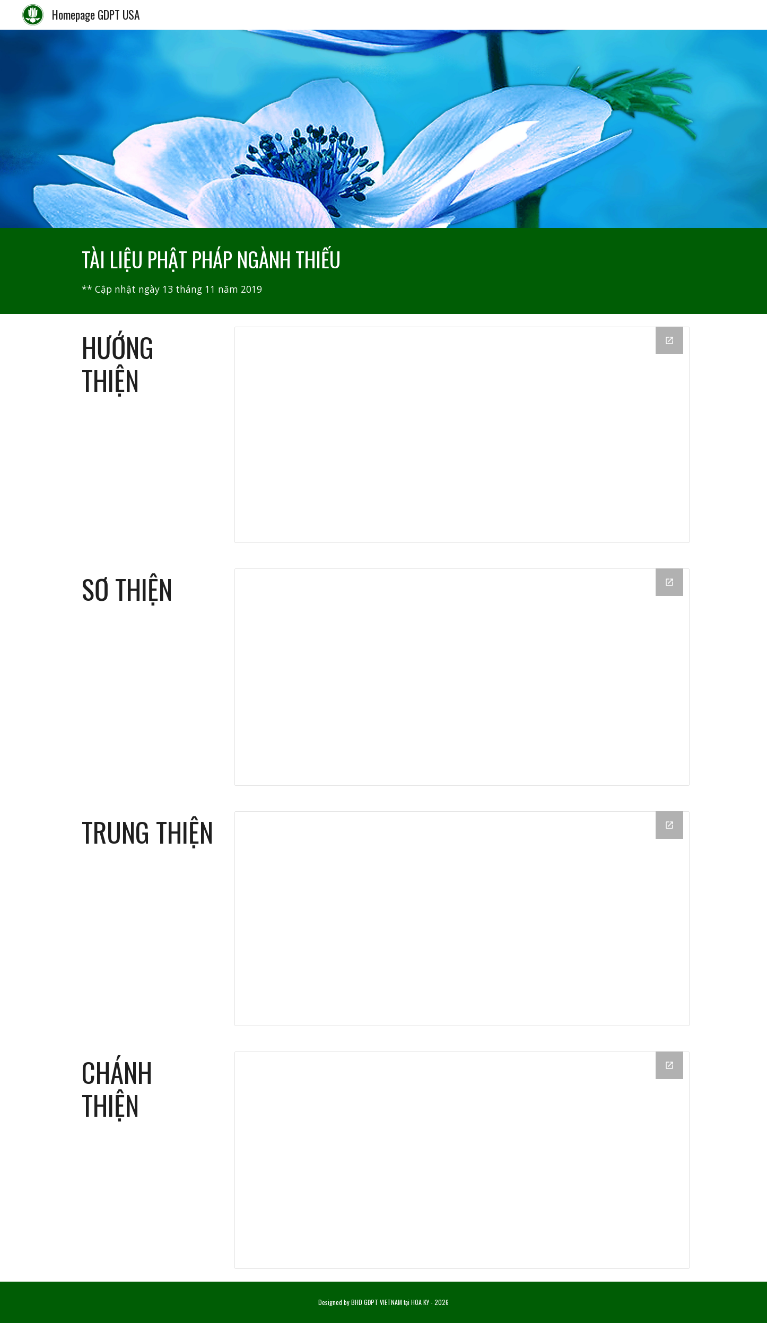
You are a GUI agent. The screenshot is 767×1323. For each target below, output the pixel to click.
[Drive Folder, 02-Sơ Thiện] (462, 677)
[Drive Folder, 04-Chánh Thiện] (462, 1160)
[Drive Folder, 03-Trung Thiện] (462, 918)
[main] (383, 271)
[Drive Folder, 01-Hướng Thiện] (462, 435)
